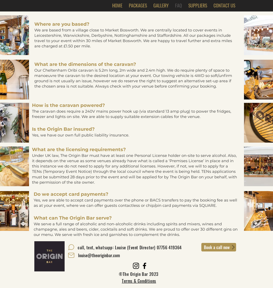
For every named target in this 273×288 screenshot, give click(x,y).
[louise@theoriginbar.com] (99, 255)
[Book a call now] (218, 247)
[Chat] (71, 247)
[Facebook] (144, 266)
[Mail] (71, 255)
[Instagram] (136, 266)
